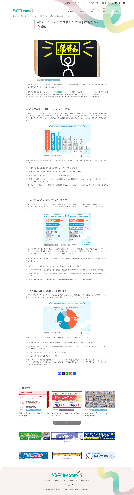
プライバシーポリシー (79, 3)
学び (22, 16)
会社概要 (68, 3)
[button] (64, 441)
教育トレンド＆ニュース (31, 16)
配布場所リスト (93, 3)
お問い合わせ (105, 3)
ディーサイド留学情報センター (58, 92)
